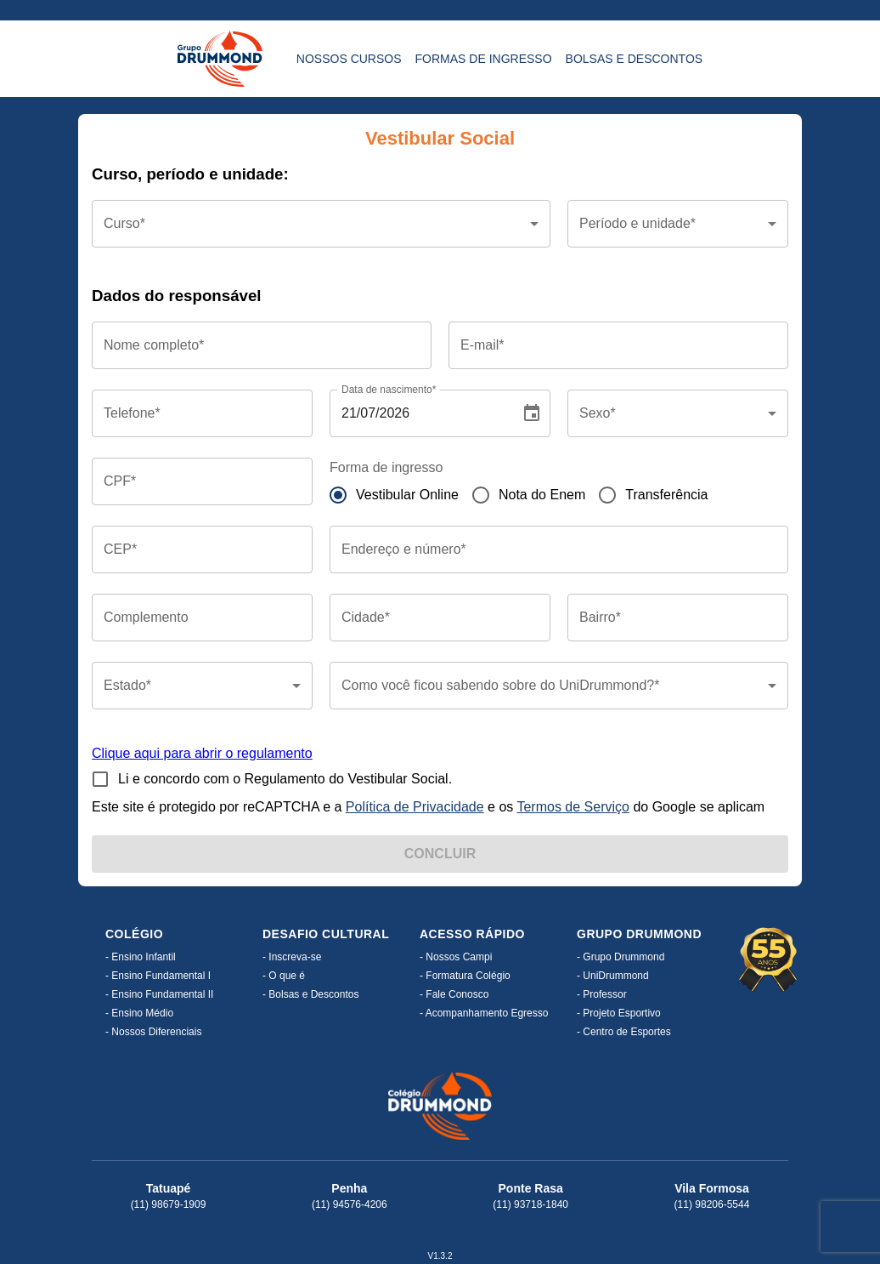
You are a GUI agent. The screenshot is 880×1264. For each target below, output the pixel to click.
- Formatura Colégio (465, 976)
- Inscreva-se (291, 957)
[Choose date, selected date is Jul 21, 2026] (532, 413)
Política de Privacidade (415, 807)
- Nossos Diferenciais (153, 1032)
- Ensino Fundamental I (158, 976)
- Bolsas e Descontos (310, 994)
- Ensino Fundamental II (159, 994)
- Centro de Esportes (624, 1032)
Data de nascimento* (388, 389)
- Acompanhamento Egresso (484, 1013)
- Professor (602, 994)
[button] (321, 224)
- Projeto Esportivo (619, 1013)
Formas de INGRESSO (484, 59)
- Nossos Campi (456, 957)
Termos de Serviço (572, 807)
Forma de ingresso (386, 467)
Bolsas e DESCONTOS (634, 59)
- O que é (283, 976)
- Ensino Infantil (140, 957)
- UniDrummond (613, 976)
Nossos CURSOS (349, 59)
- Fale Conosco (454, 994)
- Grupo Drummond (620, 957)
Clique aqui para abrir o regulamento (202, 753)
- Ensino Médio (139, 1013)
